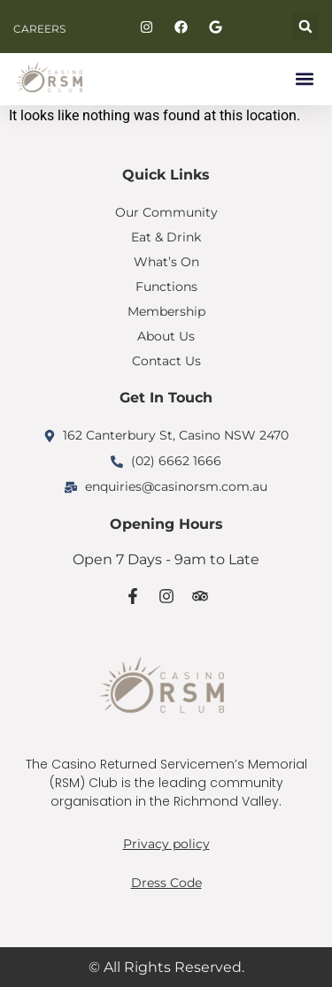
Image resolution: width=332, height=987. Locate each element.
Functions (166, 287)
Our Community (166, 212)
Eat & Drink (166, 237)
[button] (305, 26)
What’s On (166, 262)
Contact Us (166, 361)
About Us (166, 336)
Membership (166, 311)
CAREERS (39, 28)
